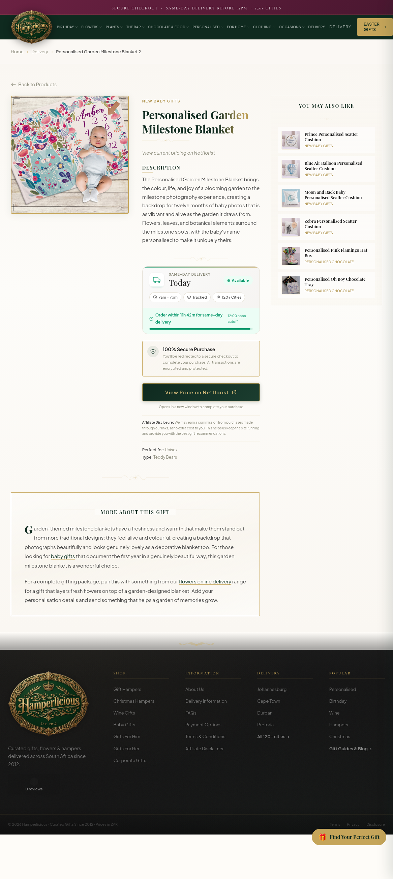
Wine (334, 713)
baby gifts (63, 556)
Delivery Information (206, 701)
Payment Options (203, 724)
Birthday (338, 701)
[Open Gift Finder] (349, 837)
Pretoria (265, 724)
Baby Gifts (124, 724)
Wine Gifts (124, 713)
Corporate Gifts (130, 760)
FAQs (190, 713)
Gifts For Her (127, 748)
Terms (335, 802)
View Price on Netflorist (201, 392)
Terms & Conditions (205, 736)
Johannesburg (271, 689)
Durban (264, 713)
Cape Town (268, 701)
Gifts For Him (127, 736)
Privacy (353, 802)
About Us (194, 689)
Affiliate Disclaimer (204, 748)
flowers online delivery (205, 581)
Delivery (340, 26)
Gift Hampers (128, 689)
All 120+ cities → (273, 736)
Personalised (342, 689)
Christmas (340, 736)
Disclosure (375, 802)
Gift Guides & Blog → (350, 748)
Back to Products (34, 84)
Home (17, 51)
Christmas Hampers (134, 701)
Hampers (339, 724)
